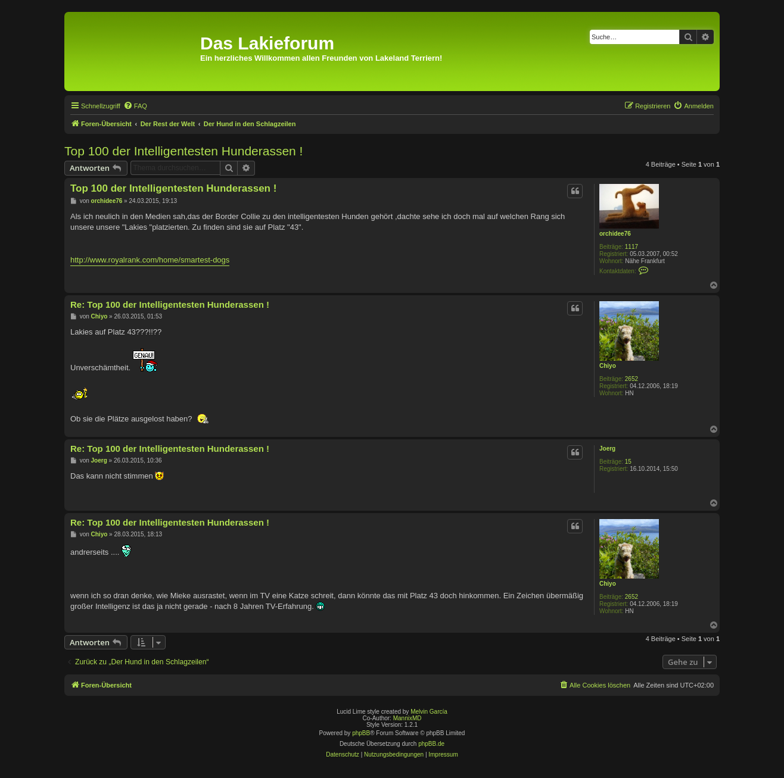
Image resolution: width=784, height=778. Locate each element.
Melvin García (428, 711)
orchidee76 (615, 233)
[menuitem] (135, 106)
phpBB (361, 733)
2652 (631, 379)
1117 (631, 246)
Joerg (607, 448)
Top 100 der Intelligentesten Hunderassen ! (183, 151)
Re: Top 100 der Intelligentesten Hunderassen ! (169, 304)
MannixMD (407, 718)
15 (628, 461)
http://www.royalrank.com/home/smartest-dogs (149, 259)
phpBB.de (431, 743)
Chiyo (607, 366)
